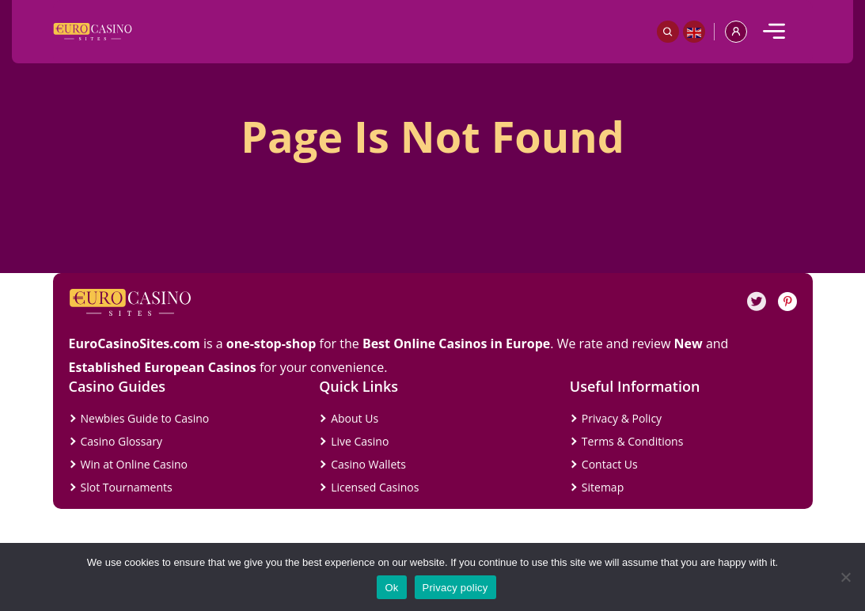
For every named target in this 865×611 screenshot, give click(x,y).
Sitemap (603, 487)
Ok (391, 588)
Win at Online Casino (134, 464)
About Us (354, 418)
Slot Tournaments (127, 487)
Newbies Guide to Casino (145, 418)
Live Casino (360, 441)
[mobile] (774, 32)
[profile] (736, 32)
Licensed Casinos (375, 487)
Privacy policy (455, 588)
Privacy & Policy (622, 418)
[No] (845, 577)
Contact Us (610, 464)
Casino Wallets (368, 464)
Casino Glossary (121, 441)
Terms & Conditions (633, 441)
